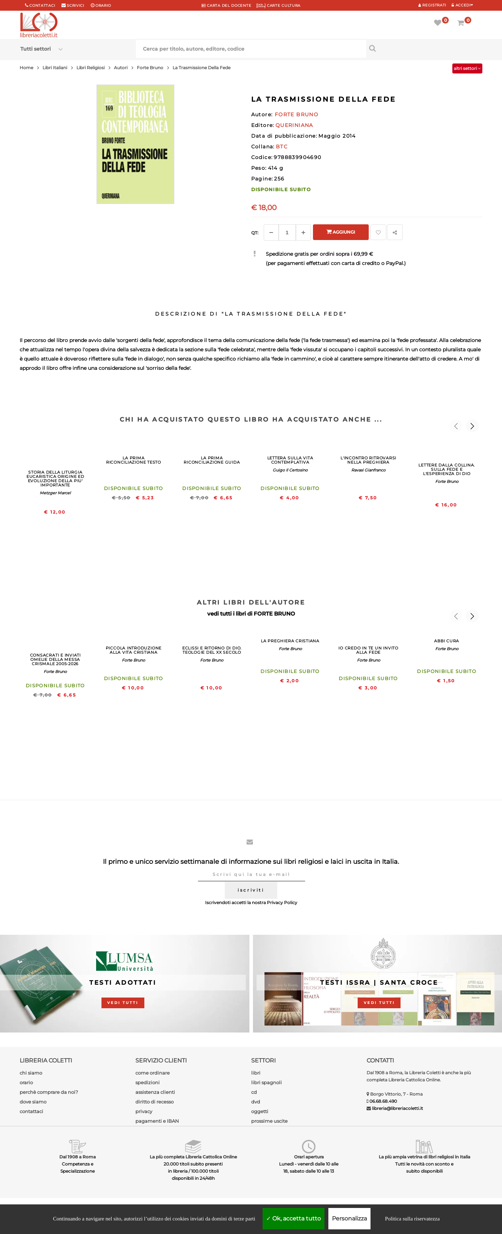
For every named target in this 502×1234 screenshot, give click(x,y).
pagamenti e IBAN (157, 1121)
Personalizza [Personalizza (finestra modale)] (349, 1218)
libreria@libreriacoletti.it (397, 1108)
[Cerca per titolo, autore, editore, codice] (424, 48)
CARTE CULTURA (278, 5)
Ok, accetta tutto (293, 1218)
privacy (143, 1111)
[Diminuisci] (271, 232)
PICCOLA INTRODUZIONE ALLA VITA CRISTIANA (133, 650)
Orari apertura (309, 1156)
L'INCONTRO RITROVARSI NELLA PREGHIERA (368, 460)
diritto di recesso (154, 1102)
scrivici (75, 5)
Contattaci (42, 5)
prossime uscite (269, 1121)
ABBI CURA (446, 640)
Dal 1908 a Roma (77, 1156)
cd (254, 1092)
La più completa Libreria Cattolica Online (193, 1156)
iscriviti (251, 890)
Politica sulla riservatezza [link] (412, 1219)
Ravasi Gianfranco (368, 470)
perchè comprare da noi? (49, 1092)
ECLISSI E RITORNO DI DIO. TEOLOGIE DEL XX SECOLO (212, 650)
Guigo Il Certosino (290, 470)
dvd (255, 1102)
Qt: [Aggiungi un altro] (254, 232)
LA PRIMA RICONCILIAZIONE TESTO (133, 460)
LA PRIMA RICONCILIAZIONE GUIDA (212, 460)
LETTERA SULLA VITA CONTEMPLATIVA (290, 460)
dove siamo (33, 1102)
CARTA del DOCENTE (226, 5)
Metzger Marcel (55, 492)
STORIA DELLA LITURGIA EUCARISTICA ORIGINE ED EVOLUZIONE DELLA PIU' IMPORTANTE (55, 479)
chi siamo (31, 1073)
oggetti (259, 1111)
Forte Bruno (446, 481)
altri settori (467, 68)
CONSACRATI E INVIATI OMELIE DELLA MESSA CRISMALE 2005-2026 (55, 659)
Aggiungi (340, 232)
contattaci (31, 1111)
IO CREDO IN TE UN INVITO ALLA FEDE (368, 650)
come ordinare (152, 1073)
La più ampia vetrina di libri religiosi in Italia (424, 1156)
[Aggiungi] (303, 232)
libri (255, 1073)
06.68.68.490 (383, 1101)
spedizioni (147, 1082)
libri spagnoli (266, 1082)
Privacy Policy (282, 902)
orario (103, 5)
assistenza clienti (155, 1092)
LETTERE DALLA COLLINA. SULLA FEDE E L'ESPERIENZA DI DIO (446, 469)
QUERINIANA (294, 125)
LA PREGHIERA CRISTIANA (290, 640)
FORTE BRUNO (274, 613)
